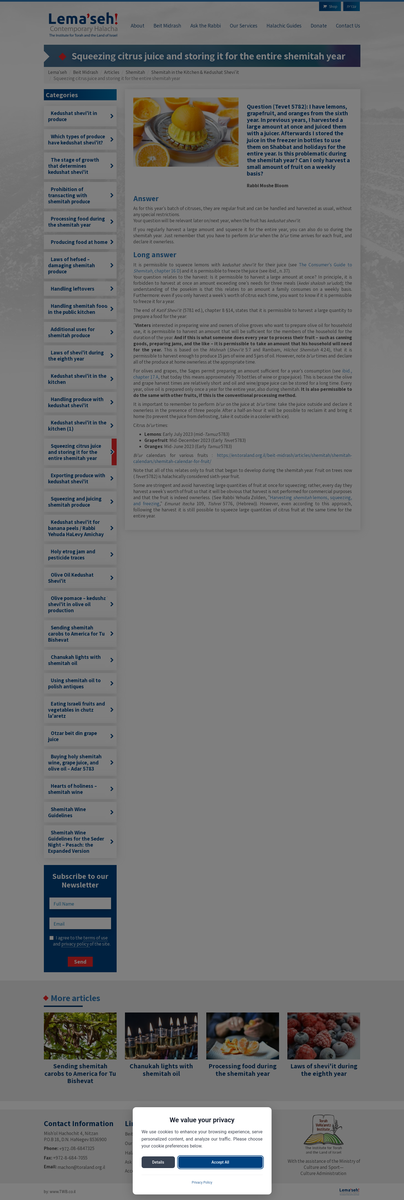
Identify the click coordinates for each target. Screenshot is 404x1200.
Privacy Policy (202, 1182)
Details (158, 1162)
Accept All (220, 1162)
